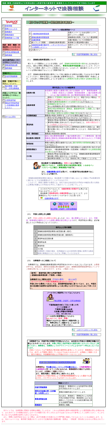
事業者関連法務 (11, 65)
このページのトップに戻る (87, 330)
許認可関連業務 (11, 76)
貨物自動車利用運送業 (40, 37)
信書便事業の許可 (54, 172)
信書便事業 (36, 40)
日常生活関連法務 (12, 52)
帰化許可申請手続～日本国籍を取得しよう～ (12, 105)
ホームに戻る (10, 117)
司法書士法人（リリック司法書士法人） (62, 367)
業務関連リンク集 (12, 38)
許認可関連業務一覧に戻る (87, 54)
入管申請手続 (10, 100)
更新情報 (8, 26)
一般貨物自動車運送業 (40, 34)
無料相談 (8, 55)
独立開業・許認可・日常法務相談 (64, 301)
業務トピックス (11, 29)
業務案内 (8, 32)
